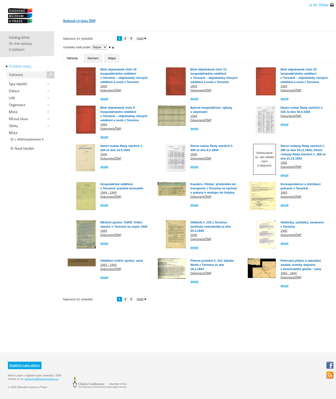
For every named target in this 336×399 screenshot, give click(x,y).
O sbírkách (16, 49)
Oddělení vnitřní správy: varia (121, 260)
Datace (29, 91)
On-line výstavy (20, 43)
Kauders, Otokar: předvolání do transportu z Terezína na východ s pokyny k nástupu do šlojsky (213, 188)
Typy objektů (29, 84)
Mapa (112, 58)
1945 (193, 235)
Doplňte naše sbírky (25, 365)
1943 (103, 86)
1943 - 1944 (288, 273)
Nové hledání (22, 148)
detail (104, 99)
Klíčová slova (29, 119)
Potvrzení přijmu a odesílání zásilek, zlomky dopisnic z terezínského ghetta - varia (300, 265)
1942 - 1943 (108, 265)
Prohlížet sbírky (20, 66)
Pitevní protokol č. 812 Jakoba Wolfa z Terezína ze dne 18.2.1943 (212, 265)
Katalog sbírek (19, 37)
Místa (29, 112)
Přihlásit (323, 4)
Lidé (29, 98)
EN (315, 4)
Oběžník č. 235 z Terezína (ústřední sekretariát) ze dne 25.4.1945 (210, 226)
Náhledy (72, 58)
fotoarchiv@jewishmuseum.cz (41, 379)
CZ (310, 4)
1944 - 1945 (108, 192)
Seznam (93, 58)
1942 (283, 162)
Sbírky (29, 126)
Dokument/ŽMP (110, 90)
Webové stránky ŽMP (79, 21)
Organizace (29, 105)
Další (142, 38)
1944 (193, 154)
